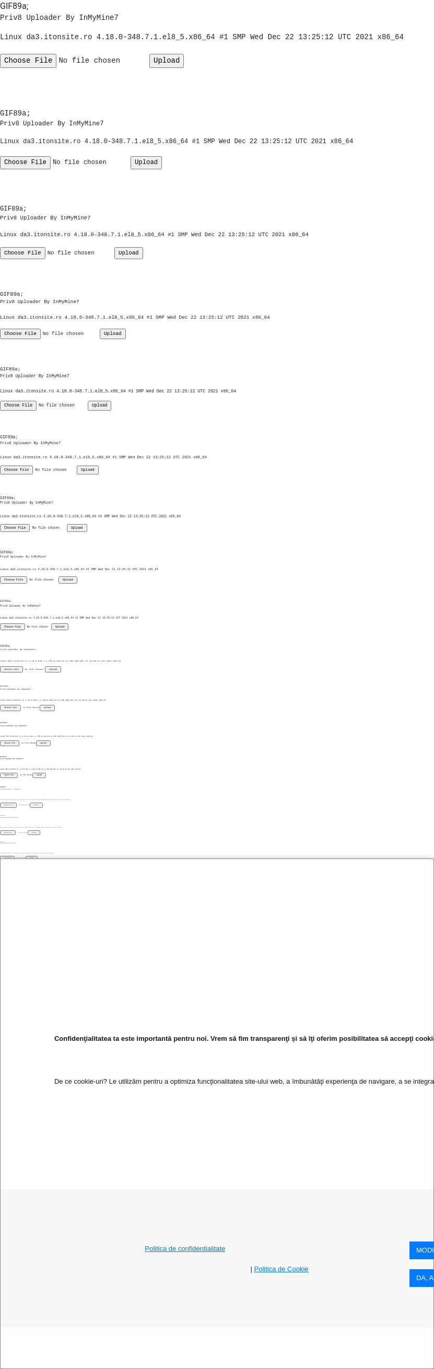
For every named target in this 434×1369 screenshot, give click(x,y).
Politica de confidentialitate (185, 1248)
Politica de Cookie (281, 1269)
